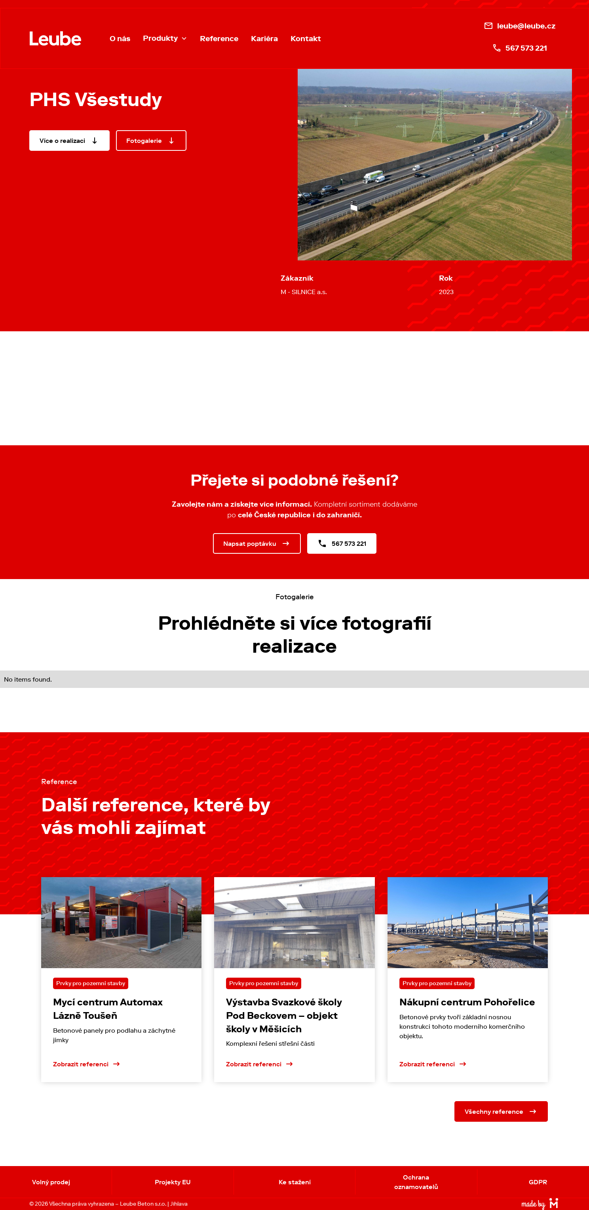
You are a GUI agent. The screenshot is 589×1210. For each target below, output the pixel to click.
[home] (55, 38)
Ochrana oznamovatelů (416, 1182)
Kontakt (306, 38)
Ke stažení (295, 1182)
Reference (219, 38)
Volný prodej (51, 1182)
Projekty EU (173, 1182)
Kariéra (264, 38)
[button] (165, 38)
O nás (120, 38)
